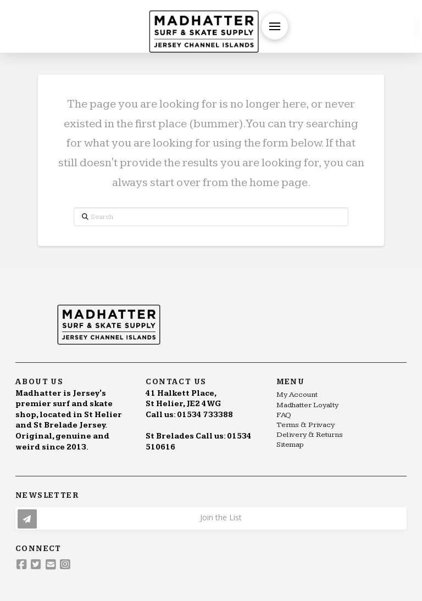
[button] (275, 26)
